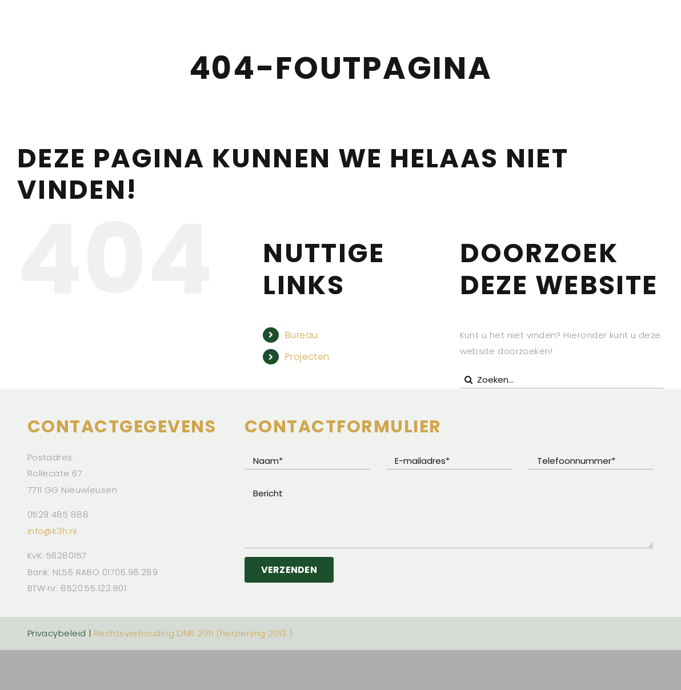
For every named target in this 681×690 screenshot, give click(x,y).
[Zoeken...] (562, 379)
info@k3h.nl (52, 531)
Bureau (301, 335)
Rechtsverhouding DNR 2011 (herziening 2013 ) (193, 633)
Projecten (307, 356)
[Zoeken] (468, 379)
